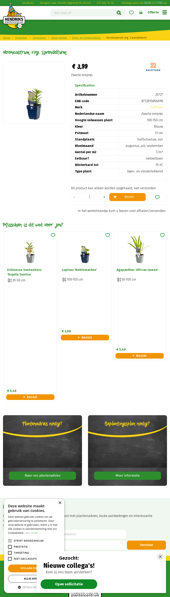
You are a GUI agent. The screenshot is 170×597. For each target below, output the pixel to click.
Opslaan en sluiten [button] (34, 568)
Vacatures (28, 3)
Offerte (153, 12)
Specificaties (85, 85)
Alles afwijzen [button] (34, 578)
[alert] (34, 546)
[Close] (160, 556)
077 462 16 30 (105, 3)
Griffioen (157, 107)
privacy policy (58, 420)
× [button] (59, 502)
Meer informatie (128, 370)
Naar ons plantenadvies (42, 370)
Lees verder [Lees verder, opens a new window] (31, 533)
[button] (34, 587)
